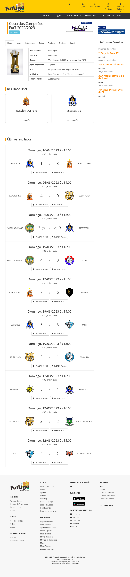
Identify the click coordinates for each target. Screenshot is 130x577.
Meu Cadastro (45, 525)
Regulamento (45, 508)
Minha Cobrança (46, 537)
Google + (74, 526)
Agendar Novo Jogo (48, 528)
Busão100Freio (54, 79)
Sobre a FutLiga (16, 521)
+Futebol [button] (90, 15)
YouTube (74, 520)
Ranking (43, 499)
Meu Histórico (45, 534)
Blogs (102, 487)
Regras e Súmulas (107, 499)
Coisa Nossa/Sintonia (88, 453)
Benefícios (44, 496)
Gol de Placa (73, 74)
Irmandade (15, 389)
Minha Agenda (46, 531)
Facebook (75, 517)
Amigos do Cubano (16, 227)
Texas (84, 260)
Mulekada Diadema (86, 421)
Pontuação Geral (17, 541)
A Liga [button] (57, 15)
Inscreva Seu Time (112, 15)
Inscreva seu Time (47, 487)
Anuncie (13, 510)
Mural (42, 543)
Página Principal (46, 522)
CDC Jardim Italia (49, 154)
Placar (42, 490)
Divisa (84, 324)
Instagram (75, 523)
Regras (13, 537)
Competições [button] (73, 15)
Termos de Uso (16, 501)
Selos (12, 524)
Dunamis (84, 292)
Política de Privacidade (19, 504)
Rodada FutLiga (46, 502)
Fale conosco (15, 507)
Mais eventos (14, 32)
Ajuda (12, 527)
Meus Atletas (45, 546)
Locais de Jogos (46, 505)
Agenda (43, 493)
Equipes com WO (46, 550)
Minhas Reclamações (48, 540)
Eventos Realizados (107, 496)
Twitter (74, 529)
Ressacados (73, 111)
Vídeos (102, 490)
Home (46, 15)
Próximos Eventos (107, 493)
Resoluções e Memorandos (50, 511)
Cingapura (84, 356)
